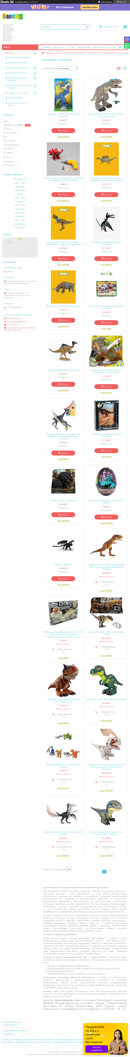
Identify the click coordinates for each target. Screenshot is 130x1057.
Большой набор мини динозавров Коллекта (106, 307)
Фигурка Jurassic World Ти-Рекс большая (106, 699)
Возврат (9, 1034)
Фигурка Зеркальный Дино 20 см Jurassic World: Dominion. (106, 833)
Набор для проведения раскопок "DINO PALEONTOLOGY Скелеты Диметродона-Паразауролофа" (63, 634)
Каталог (59, 47)
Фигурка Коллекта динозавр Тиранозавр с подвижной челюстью (63, 243)
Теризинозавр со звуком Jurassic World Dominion (63, 833)
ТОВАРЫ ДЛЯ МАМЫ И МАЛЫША (18, 79)
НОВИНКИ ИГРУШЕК (17, 63)
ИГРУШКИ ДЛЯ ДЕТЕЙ (75, 53)
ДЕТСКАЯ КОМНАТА (17, 73)
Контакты (83, 47)
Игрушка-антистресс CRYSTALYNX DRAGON (106, 502)
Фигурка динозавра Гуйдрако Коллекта (106, 243)
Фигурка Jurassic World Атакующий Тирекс (106, 633)
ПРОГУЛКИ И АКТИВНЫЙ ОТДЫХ (19, 87)
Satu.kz (79, 1052)
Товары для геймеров (18, 93)
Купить (64, 131)
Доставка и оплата (15, 1031)
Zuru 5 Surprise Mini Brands (17, 104)
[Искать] (87, 27)
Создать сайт (21, 2)
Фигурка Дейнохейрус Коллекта (63, 370)
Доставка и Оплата (105, 47)
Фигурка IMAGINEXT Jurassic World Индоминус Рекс (106, 115)
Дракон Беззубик (63, 565)
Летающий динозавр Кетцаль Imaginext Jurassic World (106, 371)
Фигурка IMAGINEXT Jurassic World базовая (63, 766)
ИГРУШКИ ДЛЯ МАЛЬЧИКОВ (102, 53)
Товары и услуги (54, 53)
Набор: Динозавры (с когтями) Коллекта (106, 435)
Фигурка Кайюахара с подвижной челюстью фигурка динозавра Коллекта (63, 436)
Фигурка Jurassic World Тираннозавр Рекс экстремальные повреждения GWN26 (106, 567)
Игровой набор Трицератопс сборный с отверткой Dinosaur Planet (63, 179)
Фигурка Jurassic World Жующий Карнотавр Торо (63, 701)
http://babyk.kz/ (14, 319)
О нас (71, 47)
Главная (46, 47)
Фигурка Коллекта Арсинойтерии (63, 306)
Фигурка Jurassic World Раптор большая (63, 115)
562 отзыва (106, 2)
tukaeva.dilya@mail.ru (17, 322)
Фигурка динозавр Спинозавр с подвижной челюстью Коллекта (106, 179)
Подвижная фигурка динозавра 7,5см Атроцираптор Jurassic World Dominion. (106, 767)
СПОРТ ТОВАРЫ (15, 98)
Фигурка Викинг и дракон (63, 501)
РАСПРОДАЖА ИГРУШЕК (19, 58)
